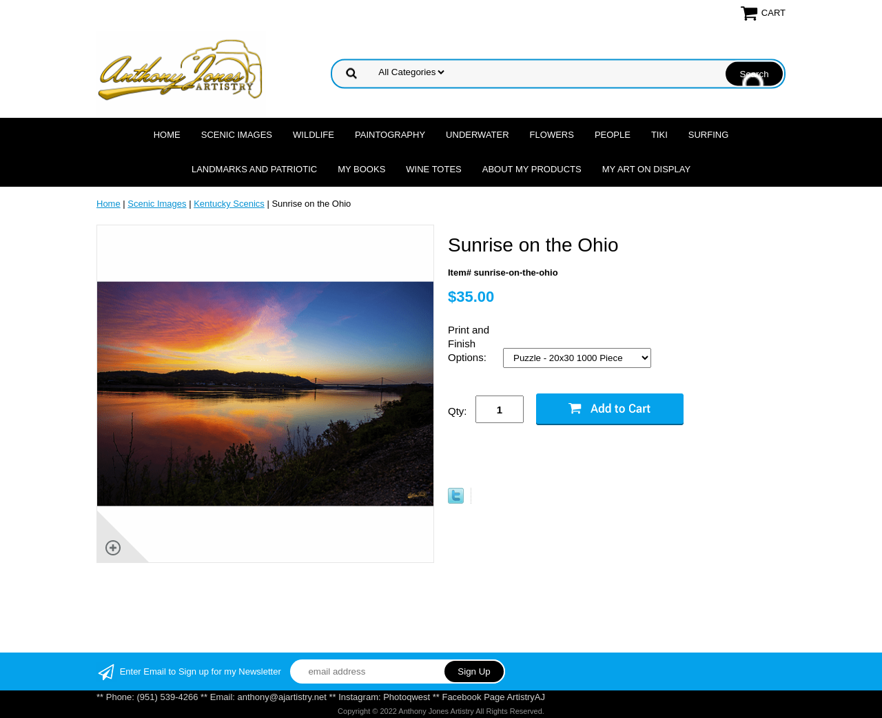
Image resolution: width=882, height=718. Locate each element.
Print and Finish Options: (468, 343)
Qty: (457, 411)
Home (167, 135)
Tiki (659, 135)
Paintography (390, 135)
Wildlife (313, 135)
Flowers (552, 135)
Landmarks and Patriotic (254, 169)
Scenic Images (236, 135)
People (612, 135)
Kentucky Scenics (229, 203)
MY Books (361, 169)
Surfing (708, 135)
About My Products (532, 169)
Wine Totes (433, 169)
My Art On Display (646, 169)
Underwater (477, 135)
